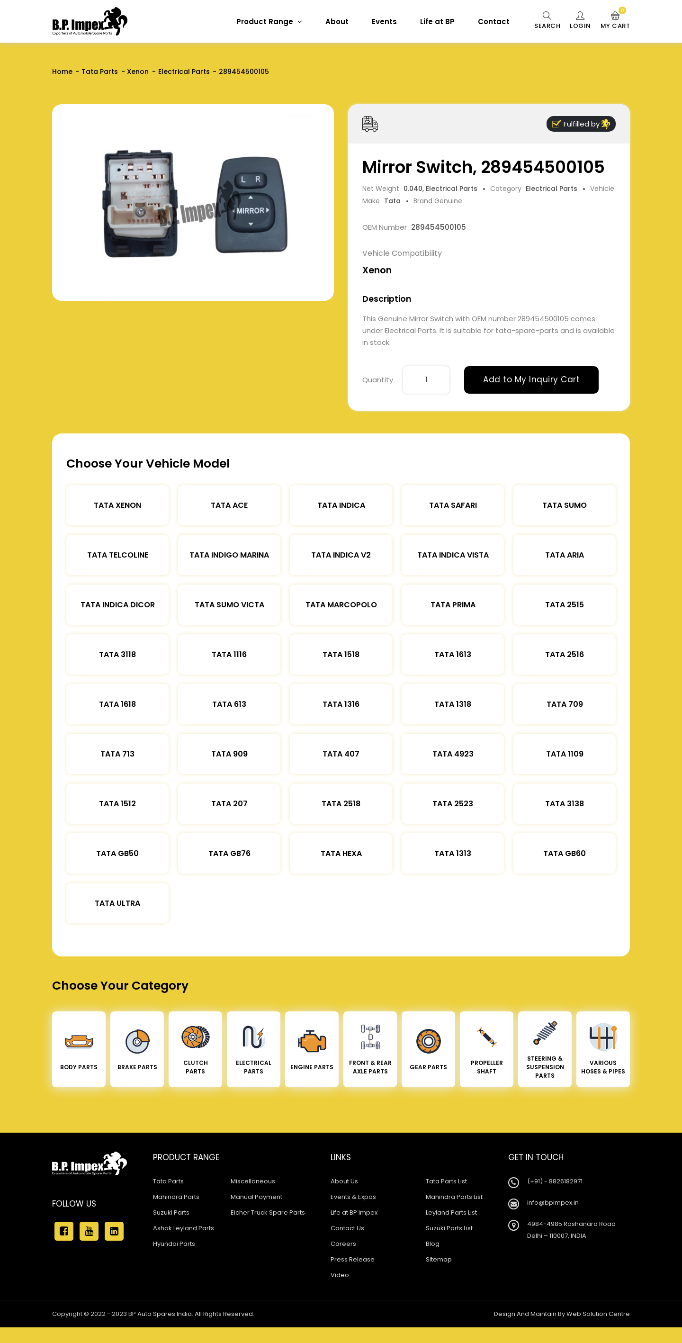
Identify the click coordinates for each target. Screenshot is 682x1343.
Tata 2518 (341, 803)
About (337, 22)
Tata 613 (229, 704)
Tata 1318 (452, 704)
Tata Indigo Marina (229, 555)
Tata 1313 (452, 853)
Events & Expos (353, 1196)
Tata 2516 (564, 654)
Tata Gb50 (117, 853)
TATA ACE (229, 505)
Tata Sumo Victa (229, 604)
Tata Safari (453, 505)
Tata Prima (453, 604)
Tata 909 (229, 753)
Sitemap (439, 1259)
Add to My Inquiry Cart (531, 379)
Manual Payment (256, 1196)
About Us (344, 1181)
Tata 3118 (117, 654)
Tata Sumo (564, 505)
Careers (343, 1243)
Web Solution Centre (598, 1313)
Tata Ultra (117, 903)
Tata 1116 (229, 654)
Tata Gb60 (564, 853)
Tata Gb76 (229, 853)
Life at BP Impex (354, 1212)
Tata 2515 (564, 604)
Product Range (269, 22)
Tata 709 (565, 704)
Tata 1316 (341, 704)
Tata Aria (564, 555)
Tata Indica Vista (453, 555)
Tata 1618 (117, 704)
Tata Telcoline (117, 555)
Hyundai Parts (174, 1243)
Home (62, 71)
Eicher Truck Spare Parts (268, 1212)
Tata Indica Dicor (118, 604)
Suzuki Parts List (449, 1228)
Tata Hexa (341, 853)
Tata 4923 (453, 753)
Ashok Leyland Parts (183, 1228)
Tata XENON (117, 505)
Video (340, 1275)
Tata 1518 (341, 654)
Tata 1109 (564, 753)
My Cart (615, 20)
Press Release (353, 1259)
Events (384, 22)
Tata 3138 (564, 803)
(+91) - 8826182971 (555, 1181)
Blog (433, 1243)
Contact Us (347, 1228)
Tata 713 (117, 753)
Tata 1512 (117, 803)
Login (580, 20)
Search (547, 20)
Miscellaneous (253, 1181)
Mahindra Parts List (454, 1196)
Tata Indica (341, 505)
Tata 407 (341, 753)
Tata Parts (99, 71)
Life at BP (437, 22)
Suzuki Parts (171, 1212)
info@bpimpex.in (553, 1202)
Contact (494, 22)
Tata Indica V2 (341, 555)
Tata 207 (229, 803)
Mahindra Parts (176, 1196)
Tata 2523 (452, 803)
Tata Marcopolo (341, 604)
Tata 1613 (452, 654)
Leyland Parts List (451, 1212)
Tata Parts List (446, 1181)
